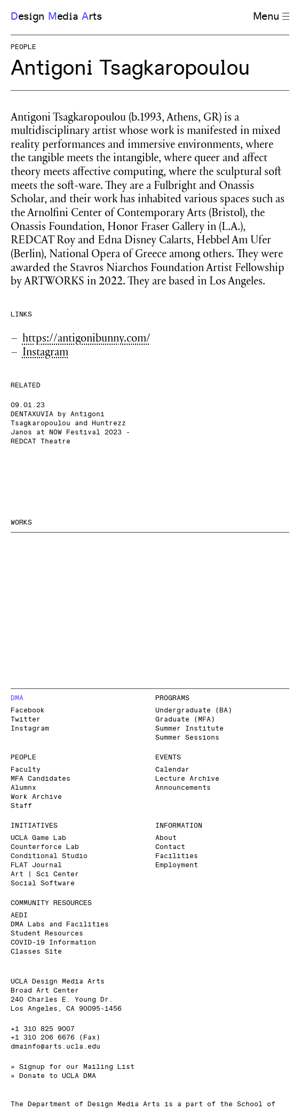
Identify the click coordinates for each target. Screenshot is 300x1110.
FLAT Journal (36, 865)
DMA (17, 698)
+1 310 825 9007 (43, 1029)
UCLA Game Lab (38, 838)
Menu (271, 16)
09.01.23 (28, 405)
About (166, 838)
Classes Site (36, 951)
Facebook (28, 710)
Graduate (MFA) (185, 719)
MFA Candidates (40, 778)
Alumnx (23, 787)
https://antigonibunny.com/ (86, 339)
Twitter (26, 719)
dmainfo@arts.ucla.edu (55, 1046)
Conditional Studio (49, 856)
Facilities (176, 856)
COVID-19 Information (53, 942)
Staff (21, 806)
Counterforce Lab (45, 847)
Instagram (45, 353)
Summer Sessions (187, 737)
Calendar (172, 769)
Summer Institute (189, 728)
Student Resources (47, 933)
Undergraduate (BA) (193, 710)
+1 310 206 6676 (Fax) (55, 1037)
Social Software (43, 883)
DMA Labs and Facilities (60, 924)
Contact (170, 847)
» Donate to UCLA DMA (53, 1076)
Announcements (183, 787)
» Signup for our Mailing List (73, 1067)
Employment (176, 865)
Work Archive (36, 797)
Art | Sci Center (45, 874)
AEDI (19, 915)
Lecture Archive (187, 778)
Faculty (26, 769)
